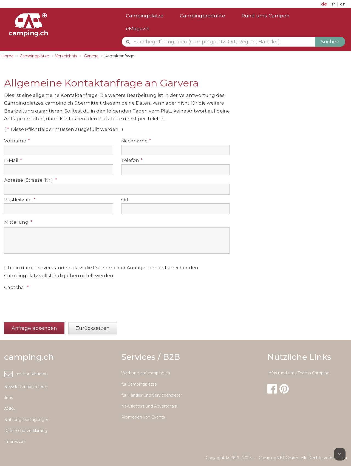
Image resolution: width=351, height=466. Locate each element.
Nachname (136, 141)
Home (7, 56)
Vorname (17, 141)
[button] (34, 328)
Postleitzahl (20, 199)
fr (334, 4)
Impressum (15, 441)
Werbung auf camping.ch (145, 372)
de (324, 4)
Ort (125, 199)
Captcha (16, 287)
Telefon (132, 160)
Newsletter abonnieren (26, 386)
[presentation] (45, 303)
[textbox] (223, 42)
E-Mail (13, 160)
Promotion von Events (143, 417)
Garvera (90, 56)
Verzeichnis (66, 56)
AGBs (9, 408)
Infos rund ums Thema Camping (298, 372)
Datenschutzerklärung (25, 430)
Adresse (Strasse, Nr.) (30, 180)
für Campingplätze (139, 384)
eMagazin (138, 28)
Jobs (8, 397)
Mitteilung (18, 222)
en (343, 4)
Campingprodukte (202, 15)
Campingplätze (144, 15)
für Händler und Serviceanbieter (151, 395)
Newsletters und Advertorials (149, 406)
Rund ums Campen (266, 15)
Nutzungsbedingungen (26, 419)
